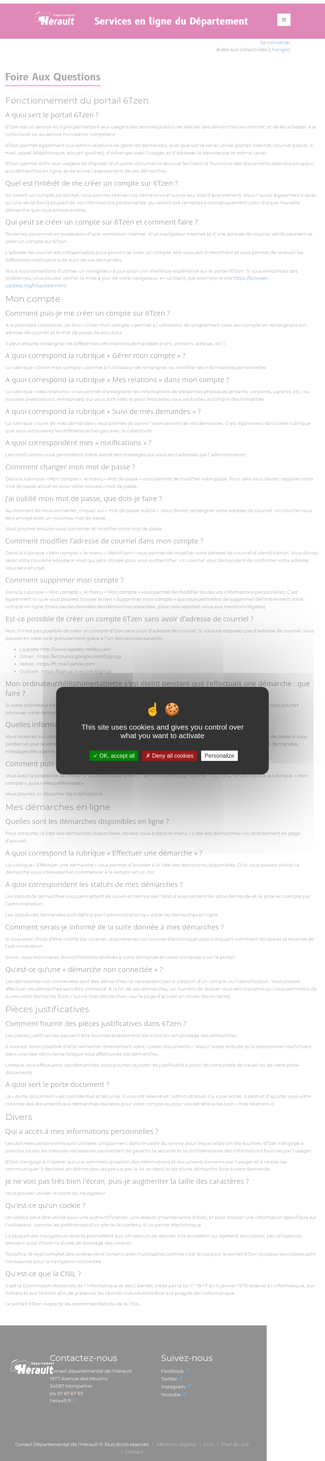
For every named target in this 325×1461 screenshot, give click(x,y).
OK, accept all (114, 755)
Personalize (219, 755)
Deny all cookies (169, 755)
